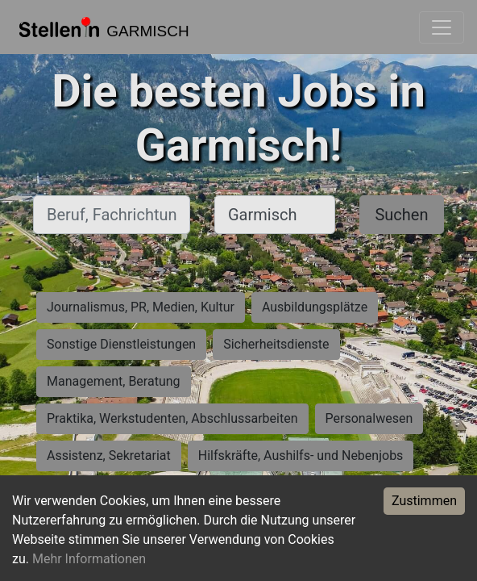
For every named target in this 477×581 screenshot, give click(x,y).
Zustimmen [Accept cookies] (424, 500)
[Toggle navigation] (441, 27)
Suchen (401, 214)
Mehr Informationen (89, 558)
